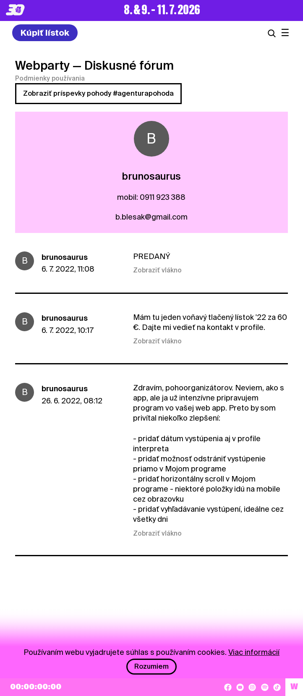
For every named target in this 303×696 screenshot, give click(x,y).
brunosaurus (65, 257)
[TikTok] (277, 687)
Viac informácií (253, 652)
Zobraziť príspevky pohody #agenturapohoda (98, 93)
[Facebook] (228, 687)
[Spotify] (265, 687)
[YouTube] (240, 687)
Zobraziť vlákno (157, 270)
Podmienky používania (50, 78)
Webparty (42, 65)
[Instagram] (252, 687)
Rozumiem (151, 666)
